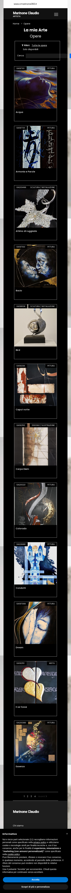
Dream (19, 647)
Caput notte (23, 409)
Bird (18, 350)
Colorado (21, 528)
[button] (67, 833)
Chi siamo (18, 825)
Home (16, 24)
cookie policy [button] (13, 854)
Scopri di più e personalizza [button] (35, 887)
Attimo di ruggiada (26, 231)
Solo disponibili (30, 49)
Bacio (19, 290)
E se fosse (21, 706)
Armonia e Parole (25, 171)
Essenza (20, 766)
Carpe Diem (22, 469)
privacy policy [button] (39, 842)
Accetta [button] (35, 879)
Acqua (19, 112)
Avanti (42, 796)
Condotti (21, 588)
